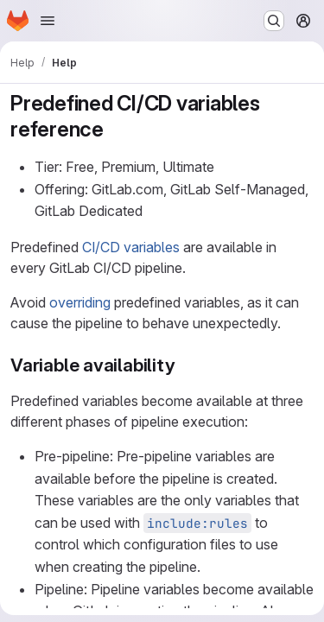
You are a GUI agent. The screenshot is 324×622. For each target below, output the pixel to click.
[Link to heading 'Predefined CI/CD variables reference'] (115, 129)
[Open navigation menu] (47, 21)
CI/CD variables (131, 247)
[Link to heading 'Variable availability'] (185, 365)
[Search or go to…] (274, 20)
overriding (80, 302)
